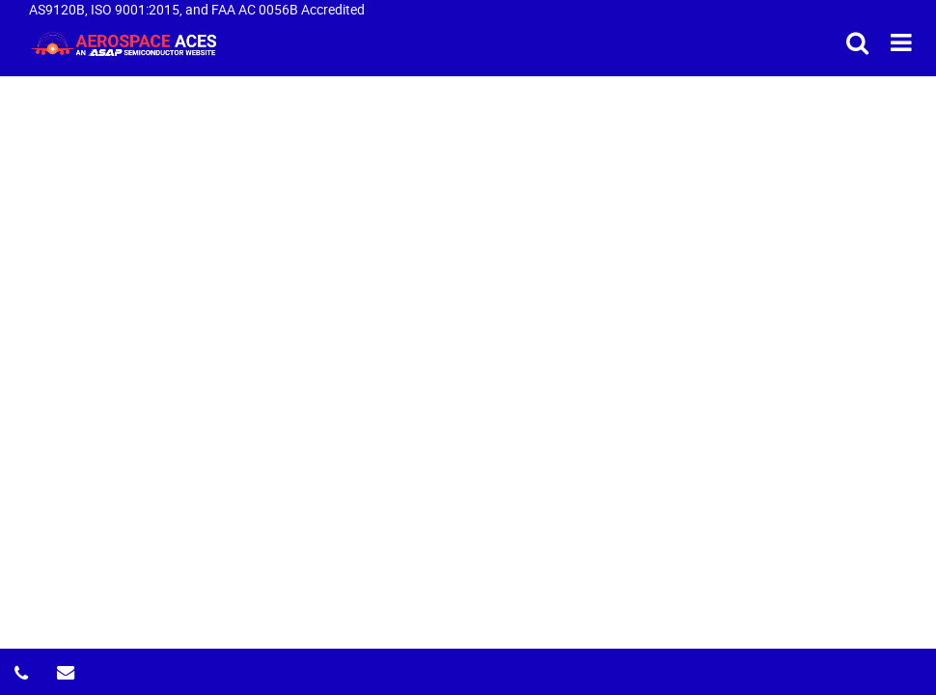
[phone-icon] (24, 666)
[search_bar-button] (857, 41)
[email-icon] (67, 666)
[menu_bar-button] (901, 41)
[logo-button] (123, 42)
